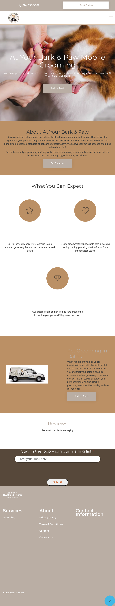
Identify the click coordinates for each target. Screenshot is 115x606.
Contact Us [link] (46, 537)
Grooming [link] (9, 517)
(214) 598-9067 (30, 5)
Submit (57, 482)
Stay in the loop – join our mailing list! (57, 451)
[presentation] (58, 470)
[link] (86, 5)
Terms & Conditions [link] (51, 524)
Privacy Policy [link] (47, 517)
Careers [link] (44, 530)
